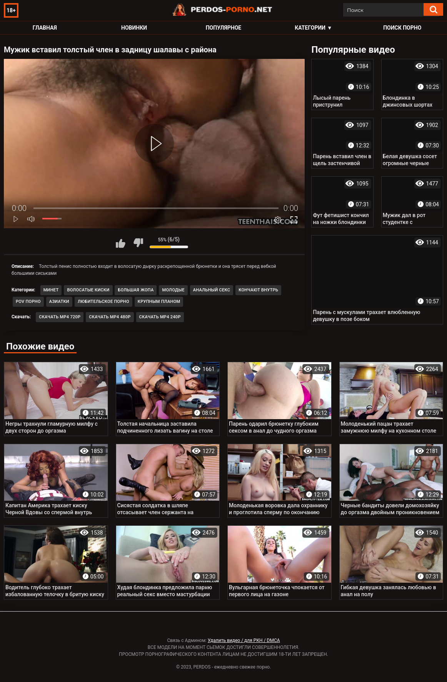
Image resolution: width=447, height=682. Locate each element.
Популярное (224, 28)
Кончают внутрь (258, 290)
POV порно (28, 301)
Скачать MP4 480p (109, 316)
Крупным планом (159, 301)
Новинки (134, 28)
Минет (51, 290)
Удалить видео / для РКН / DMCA (244, 640)
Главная (45, 28)
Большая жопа (135, 290)
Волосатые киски (88, 290)
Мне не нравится (138, 243)
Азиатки (59, 301)
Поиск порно (402, 28)
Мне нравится (120, 243)
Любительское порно (103, 301)
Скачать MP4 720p (59, 316)
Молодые (173, 290)
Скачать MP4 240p (160, 316)
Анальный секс (211, 290)
